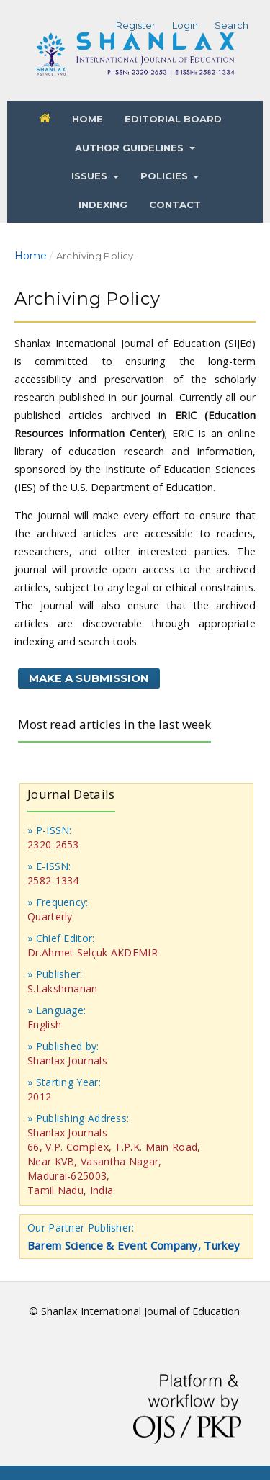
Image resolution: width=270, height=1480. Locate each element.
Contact (175, 204)
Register (136, 25)
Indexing (102, 204)
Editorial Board (173, 119)
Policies (165, 175)
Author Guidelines (130, 147)
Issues (90, 175)
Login (185, 25)
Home (87, 119)
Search (231, 25)
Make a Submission (89, 678)
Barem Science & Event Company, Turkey (133, 1245)
